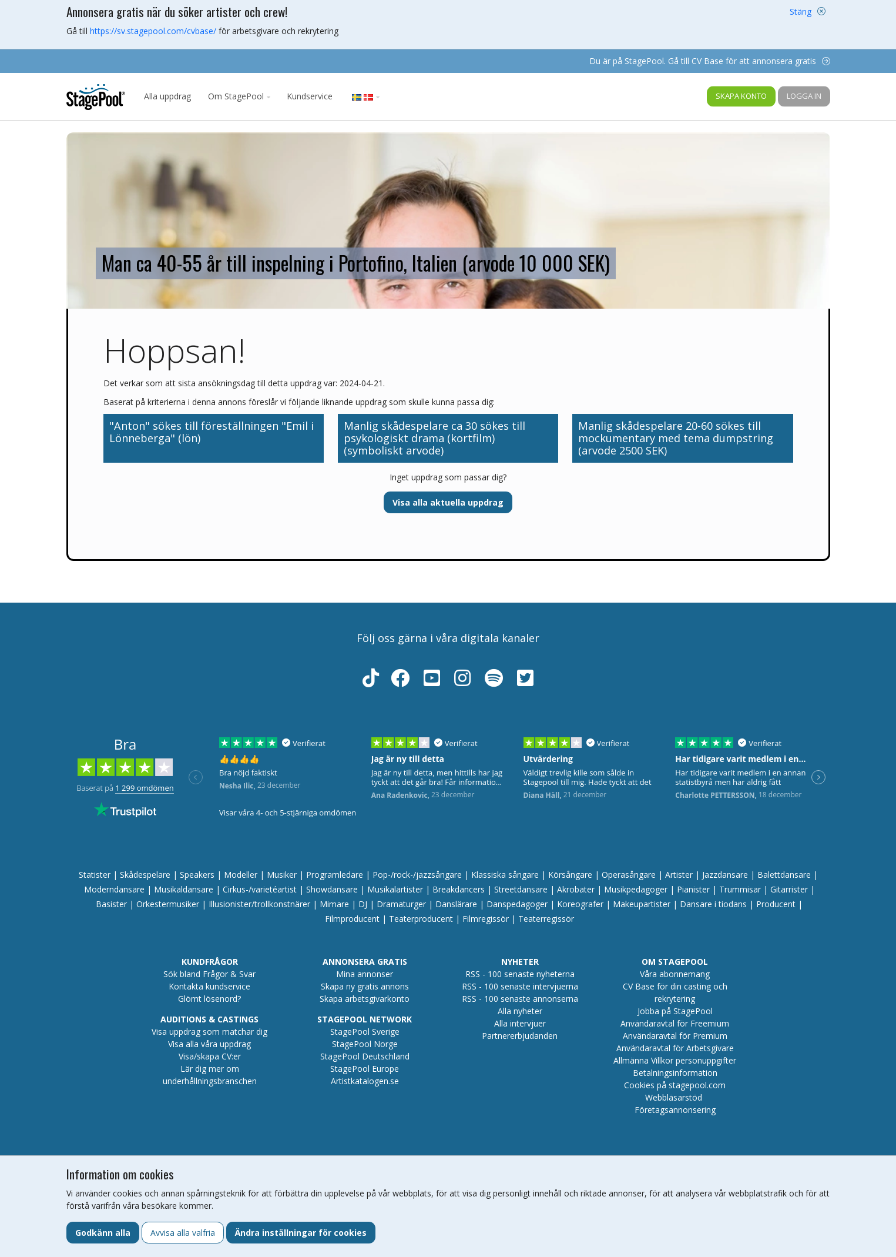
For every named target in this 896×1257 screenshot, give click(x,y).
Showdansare (332, 889)
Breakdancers (458, 889)
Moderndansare (114, 889)
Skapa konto (741, 96)
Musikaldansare (183, 889)
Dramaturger (401, 904)
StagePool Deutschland (365, 1056)
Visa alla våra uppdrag (209, 1043)
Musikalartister (395, 889)
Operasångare (629, 874)
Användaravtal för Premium (675, 1035)
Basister (111, 904)
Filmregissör (485, 918)
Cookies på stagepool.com (675, 1085)
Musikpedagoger (635, 889)
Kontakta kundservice (209, 986)
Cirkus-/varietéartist (260, 889)
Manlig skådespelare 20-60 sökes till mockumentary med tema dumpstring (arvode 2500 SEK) (675, 438)
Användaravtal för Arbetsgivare (675, 1048)
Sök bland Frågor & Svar (209, 973)
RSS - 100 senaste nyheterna (520, 973)
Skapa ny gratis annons (365, 986)
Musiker (282, 874)
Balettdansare (784, 874)
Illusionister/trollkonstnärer (259, 904)
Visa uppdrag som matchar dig (209, 1031)
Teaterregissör (546, 918)
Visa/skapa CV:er (210, 1056)
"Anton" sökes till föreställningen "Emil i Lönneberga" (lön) (211, 432)
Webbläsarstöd (673, 1097)
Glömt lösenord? (209, 998)
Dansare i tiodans (713, 904)
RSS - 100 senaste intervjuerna (520, 986)
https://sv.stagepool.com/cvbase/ (153, 30)
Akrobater (576, 889)
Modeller (240, 874)
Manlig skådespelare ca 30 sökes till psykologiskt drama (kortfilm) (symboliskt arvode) (434, 438)
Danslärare (456, 904)
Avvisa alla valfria (182, 1232)
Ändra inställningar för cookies (301, 1232)
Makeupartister (641, 904)
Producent (776, 904)
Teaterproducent (421, 918)
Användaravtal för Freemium (674, 1023)
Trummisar (740, 889)
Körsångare (570, 874)
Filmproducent (352, 918)
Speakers (197, 874)
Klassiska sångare (505, 874)
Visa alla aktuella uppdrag (448, 502)
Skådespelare (145, 874)
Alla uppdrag (167, 96)
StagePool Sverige (365, 1031)
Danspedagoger (517, 904)
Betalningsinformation (675, 1072)
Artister (679, 874)
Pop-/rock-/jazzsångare (417, 874)
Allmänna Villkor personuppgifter (674, 1060)
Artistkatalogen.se (365, 1080)
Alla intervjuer (520, 1023)
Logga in (804, 96)
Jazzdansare (725, 874)
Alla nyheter (520, 1011)
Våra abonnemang (675, 973)
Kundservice (310, 96)
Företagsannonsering (675, 1109)
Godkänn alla (102, 1232)
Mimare (334, 904)
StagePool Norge (365, 1043)
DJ (362, 904)
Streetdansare (521, 889)
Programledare (334, 874)
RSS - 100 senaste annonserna (520, 998)
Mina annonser (364, 973)
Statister (94, 874)
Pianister (693, 889)
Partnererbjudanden (520, 1035)
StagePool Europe (364, 1068)
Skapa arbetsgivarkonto (365, 998)
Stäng (800, 11)
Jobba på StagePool (675, 1011)
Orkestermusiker (167, 904)
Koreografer (580, 904)
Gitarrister (789, 889)
